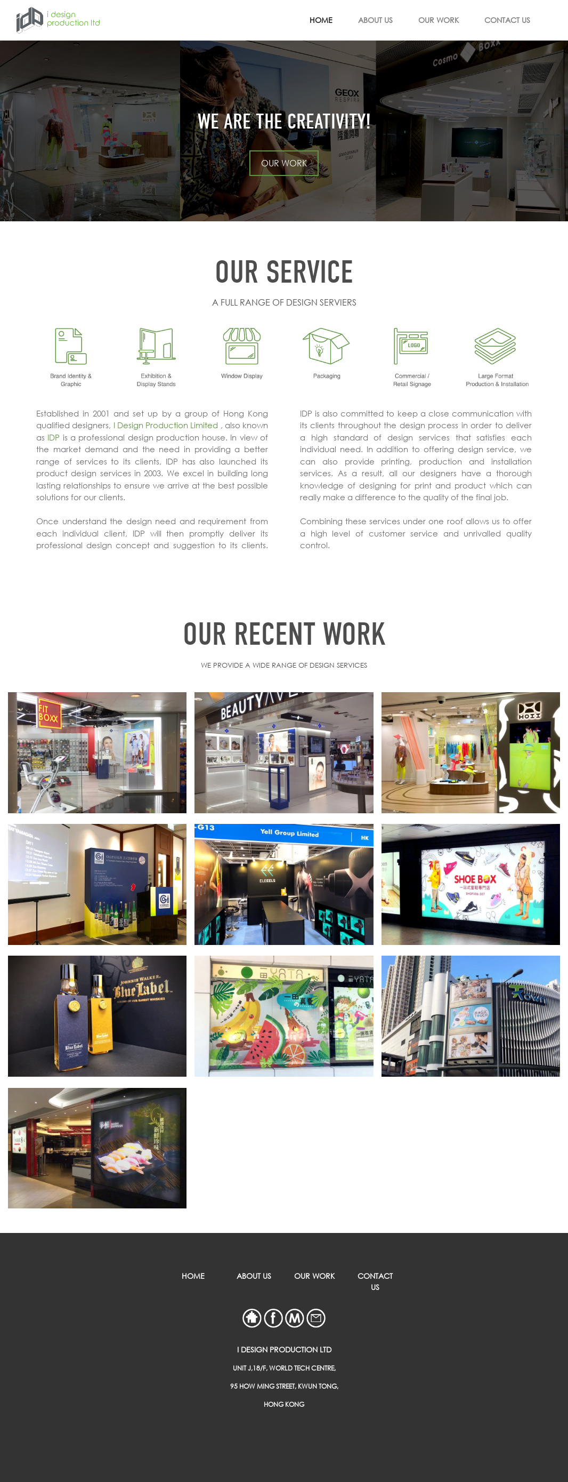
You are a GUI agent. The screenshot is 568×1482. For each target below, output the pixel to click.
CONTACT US (507, 20)
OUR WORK (438, 20)
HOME (321, 20)
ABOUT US (375, 20)
